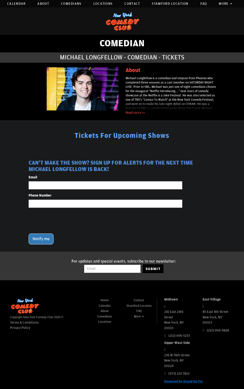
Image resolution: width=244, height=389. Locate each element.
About (43, 4)
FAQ (203, 4)
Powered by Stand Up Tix (183, 381)
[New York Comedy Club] (122, 21)
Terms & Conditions (24, 323)
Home (105, 300)
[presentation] (65, 220)
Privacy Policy (20, 328)
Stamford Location (170, 4)
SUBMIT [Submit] (153, 269)
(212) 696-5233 (179, 336)
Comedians (71, 4)
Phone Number (40, 195)
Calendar (16, 4)
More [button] (225, 4)
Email (33, 177)
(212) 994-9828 (218, 330)
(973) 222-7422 (178, 374)
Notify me (41, 239)
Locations (103, 4)
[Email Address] (112, 269)
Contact (132, 4)
